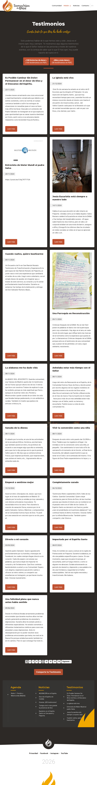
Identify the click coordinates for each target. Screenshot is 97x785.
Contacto (85, 6)
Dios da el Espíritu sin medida (46, 698)
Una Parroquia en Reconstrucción (71, 313)
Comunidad (57, 6)
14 (55, 661)
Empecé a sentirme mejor (19, 482)
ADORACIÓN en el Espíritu (48, 693)
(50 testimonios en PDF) (62, 61)
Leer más (11, 129)
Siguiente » (66, 661)
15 (59, 661)
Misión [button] (67, 6)
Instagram (54, 753)
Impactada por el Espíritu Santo (69, 539)
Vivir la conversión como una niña (71, 428)
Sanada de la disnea (16, 428)
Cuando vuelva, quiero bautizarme (24, 254)
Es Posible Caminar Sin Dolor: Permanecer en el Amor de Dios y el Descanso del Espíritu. (23, 81)
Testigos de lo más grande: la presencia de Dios (48, 707)
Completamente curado (65, 482)
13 (50, 661)
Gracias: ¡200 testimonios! (48, 702)
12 (46, 661)
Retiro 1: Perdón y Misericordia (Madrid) (18, 695)
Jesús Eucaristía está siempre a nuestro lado (75, 714)
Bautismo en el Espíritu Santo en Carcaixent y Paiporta (47, 713)
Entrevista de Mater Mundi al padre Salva (76, 708)
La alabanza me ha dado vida (21, 367)
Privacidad (33, 753)
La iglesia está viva (63, 78)
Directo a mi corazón (16, 539)
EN (92, 6)
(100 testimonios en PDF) (36, 61)
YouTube (64, 753)
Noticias (76, 6)
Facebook (44, 753)
